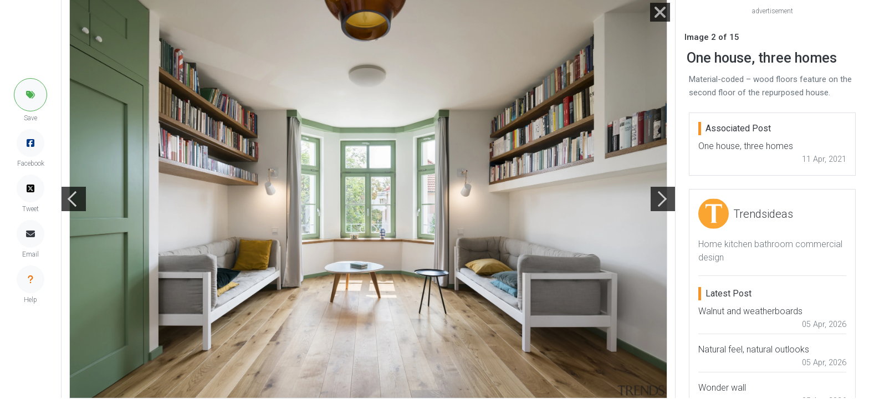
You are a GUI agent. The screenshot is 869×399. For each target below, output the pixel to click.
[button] (30, 94)
